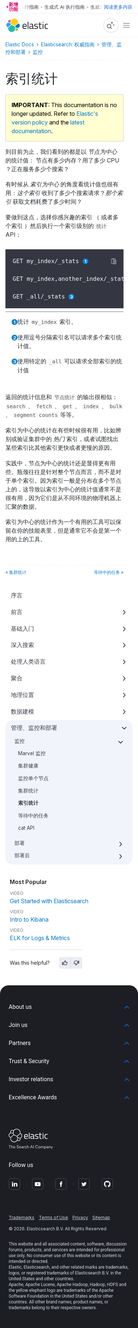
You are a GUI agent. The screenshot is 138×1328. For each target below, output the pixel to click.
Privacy (80, 1217)
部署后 (22, 855)
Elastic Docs (19, 44)
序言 (16, 595)
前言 (16, 612)
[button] (69, 1007)
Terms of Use (53, 1217)
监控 (19, 741)
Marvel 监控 (32, 753)
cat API (26, 828)
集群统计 (28, 791)
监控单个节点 (33, 778)
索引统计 (28, 803)
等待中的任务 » (109, 572)
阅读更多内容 (118, 7)
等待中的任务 (33, 816)
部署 (19, 843)
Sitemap (101, 1217)
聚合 (16, 678)
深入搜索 (22, 644)
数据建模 (22, 711)
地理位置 (22, 694)
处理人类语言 (28, 661)
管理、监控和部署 (34, 727)
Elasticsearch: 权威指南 (68, 44)
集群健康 (28, 766)
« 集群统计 (15, 572)
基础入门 (22, 628)
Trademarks (21, 1217)
